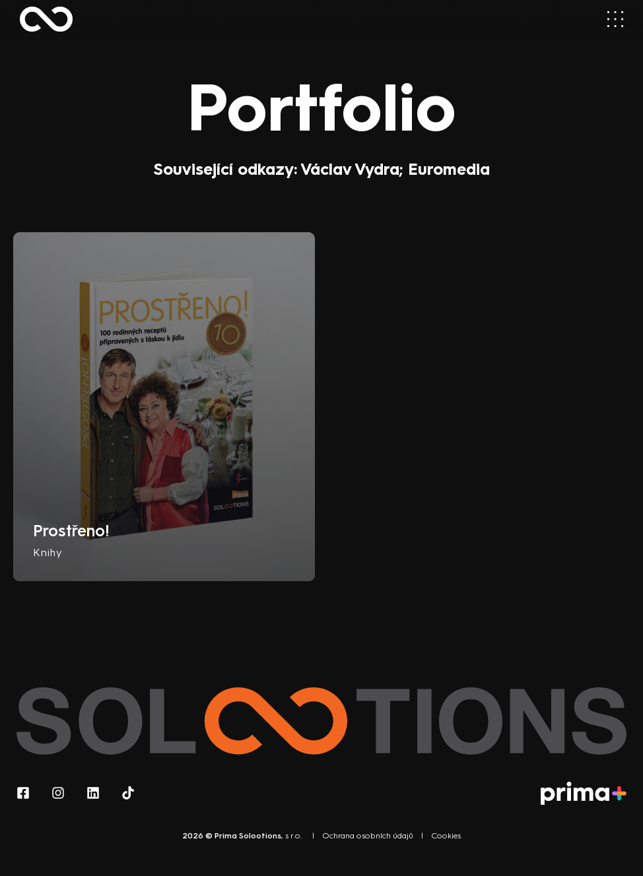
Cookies (446, 835)
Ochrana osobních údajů (367, 835)
